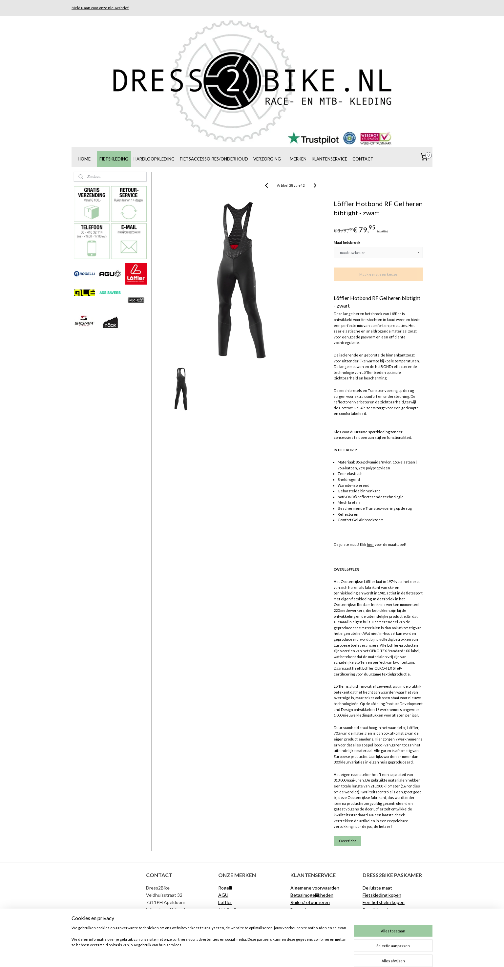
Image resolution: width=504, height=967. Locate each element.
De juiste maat (305, 924)
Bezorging (300, 910)
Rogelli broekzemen (383, 910)
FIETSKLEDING (113, 158)
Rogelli (225, 888)
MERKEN (298, 158)
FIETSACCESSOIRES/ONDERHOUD (214, 158)
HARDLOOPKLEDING (154, 158)
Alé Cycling (229, 910)
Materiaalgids (376, 924)
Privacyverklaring (307, 932)
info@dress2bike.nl (165, 910)
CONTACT (362, 158)
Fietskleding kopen (382, 895)
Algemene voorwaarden (314, 888)
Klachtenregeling (308, 917)
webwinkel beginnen (262, 955)
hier (370, 544)
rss (239, 955)
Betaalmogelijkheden (311, 895)
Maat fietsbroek (347, 242)
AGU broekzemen (381, 917)
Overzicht (347, 841)
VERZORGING (267, 158)
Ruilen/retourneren (310, 902)
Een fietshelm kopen (384, 902)
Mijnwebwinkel (315, 955)
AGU (223, 895)
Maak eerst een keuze (378, 274)
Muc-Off (227, 917)
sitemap (228, 955)
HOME (84, 158)
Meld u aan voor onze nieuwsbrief (100, 8)
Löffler (225, 902)
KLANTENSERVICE (329, 158)
